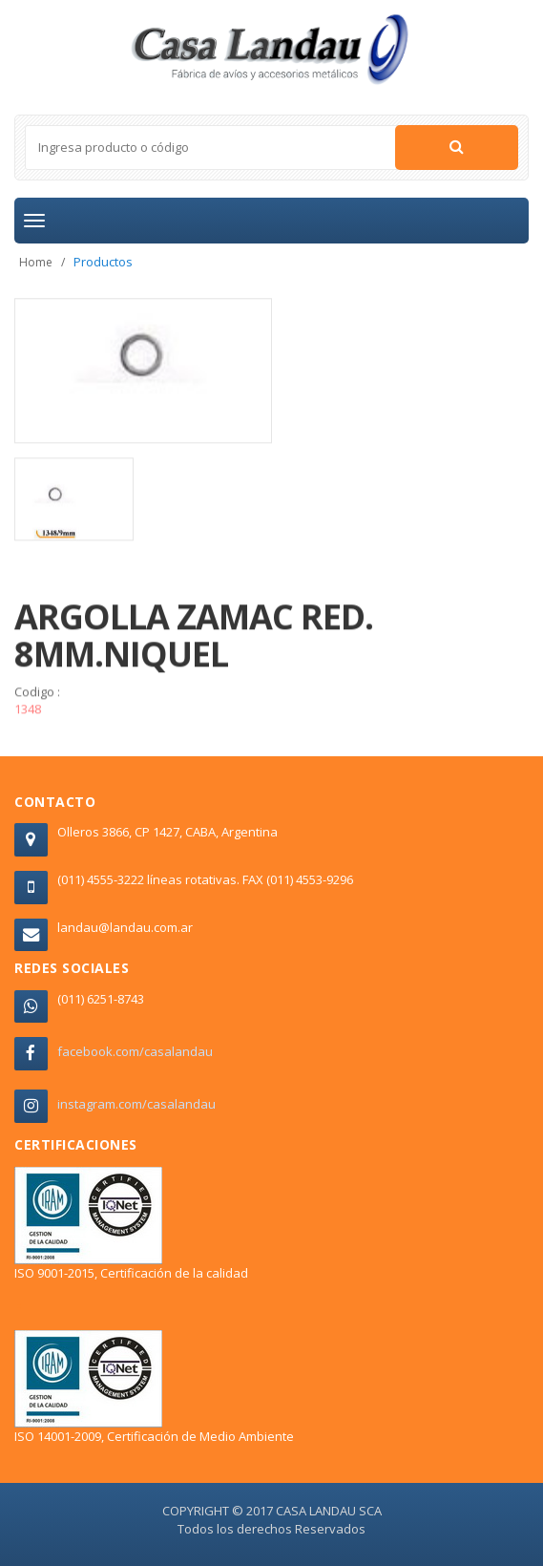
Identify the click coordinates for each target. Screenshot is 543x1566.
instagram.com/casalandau (136, 1103)
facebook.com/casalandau (135, 1051)
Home (35, 262)
